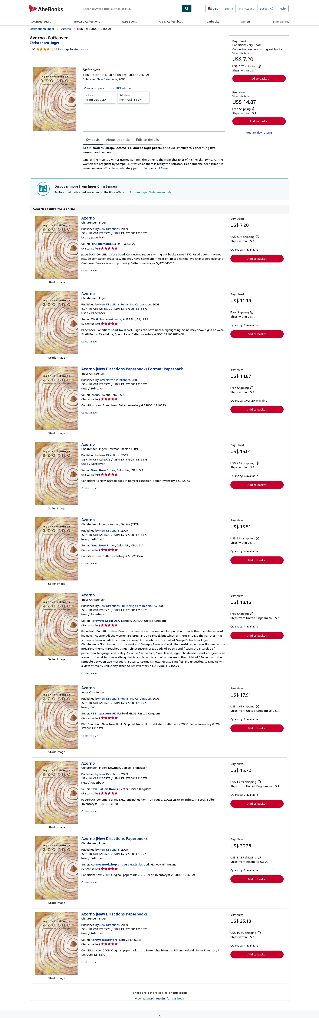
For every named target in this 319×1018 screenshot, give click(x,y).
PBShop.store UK (103, 713)
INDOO (96, 394)
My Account (246, 8)
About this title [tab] (118, 139)
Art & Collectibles (171, 21)
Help (283, 8)
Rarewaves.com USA (105, 620)
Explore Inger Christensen (151, 192)
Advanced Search (41, 21)
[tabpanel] (154, 158)
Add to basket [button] (259, 78)
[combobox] (131, 8)
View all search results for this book (159, 998)
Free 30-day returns (259, 132)
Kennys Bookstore (104, 939)
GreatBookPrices (103, 470)
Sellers (246, 21)
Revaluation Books (104, 789)
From (100, 97)
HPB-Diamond (101, 243)
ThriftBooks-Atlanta (106, 319)
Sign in (229, 8)
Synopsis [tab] (93, 139)
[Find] (186, 8)
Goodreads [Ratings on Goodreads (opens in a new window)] (81, 49)
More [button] (164, 168)
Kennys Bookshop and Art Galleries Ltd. (120, 864)
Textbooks (212, 21)
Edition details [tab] (147, 139)
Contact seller (89, 270)
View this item (240, 53)
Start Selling (281, 21)
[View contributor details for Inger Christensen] (44, 43)
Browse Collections (87, 21)
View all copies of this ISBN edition (107, 88)
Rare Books (129, 21)
